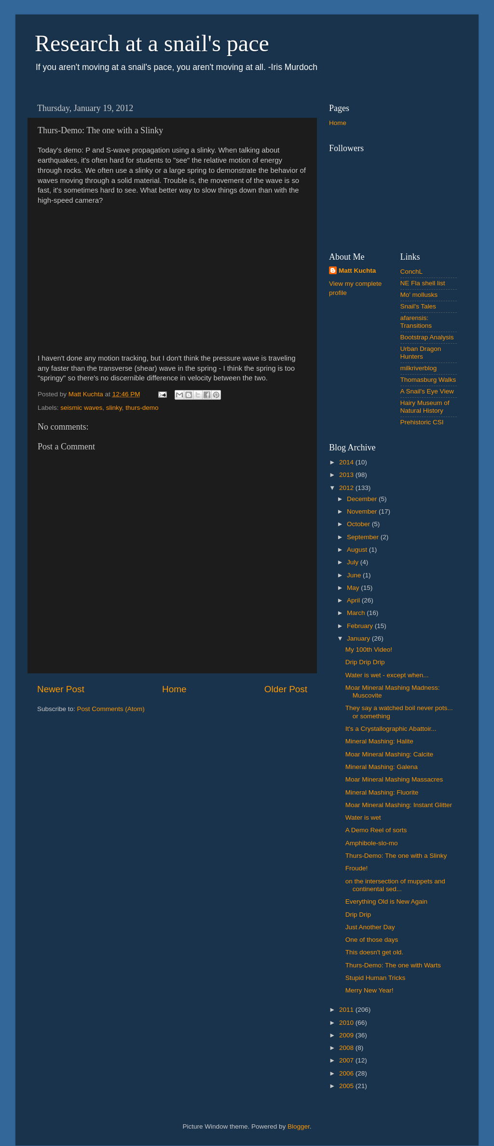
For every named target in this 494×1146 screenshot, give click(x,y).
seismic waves (81, 407)
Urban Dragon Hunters (420, 352)
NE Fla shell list (422, 283)
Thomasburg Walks (428, 379)
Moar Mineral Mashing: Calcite (389, 754)
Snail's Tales (418, 306)
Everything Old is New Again (386, 901)
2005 (347, 1086)
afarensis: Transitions (416, 321)
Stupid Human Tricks (375, 977)
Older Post (285, 689)
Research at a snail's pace (152, 43)
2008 (347, 1047)
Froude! (356, 868)
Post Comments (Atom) (111, 709)
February (361, 625)
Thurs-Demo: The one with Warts (393, 965)
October (359, 524)
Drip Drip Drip (365, 662)
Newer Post (60, 689)
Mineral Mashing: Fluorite (382, 792)
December (363, 499)
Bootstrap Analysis (427, 337)
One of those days (371, 939)
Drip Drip (358, 914)
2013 (347, 474)
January (359, 638)
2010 (347, 1022)
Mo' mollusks (419, 294)
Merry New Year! (369, 990)
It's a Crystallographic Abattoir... (391, 728)
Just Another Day (370, 927)
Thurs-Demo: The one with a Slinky (396, 855)
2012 (347, 487)
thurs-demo (141, 407)
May (354, 587)
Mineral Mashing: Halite (379, 741)
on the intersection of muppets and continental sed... (395, 885)
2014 (347, 462)
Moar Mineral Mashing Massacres (394, 779)
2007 (347, 1060)
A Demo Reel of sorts (376, 830)
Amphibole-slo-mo (371, 843)
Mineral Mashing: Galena (381, 766)
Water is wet (363, 817)
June (355, 575)
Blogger (299, 1126)
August (358, 549)
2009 (347, 1035)
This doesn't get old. (374, 952)
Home (174, 689)
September (364, 537)
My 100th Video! (368, 649)
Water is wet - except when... (387, 675)
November (363, 511)
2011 (347, 1009)
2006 (347, 1073)
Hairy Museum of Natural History (425, 406)
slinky (114, 407)
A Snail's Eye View (427, 391)
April (354, 600)
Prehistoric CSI (422, 422)
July (353, 562)
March (357, 612)
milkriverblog (418, 368)
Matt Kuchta (357, 270)
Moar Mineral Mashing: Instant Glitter (398, 805)
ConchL (411, 271)
